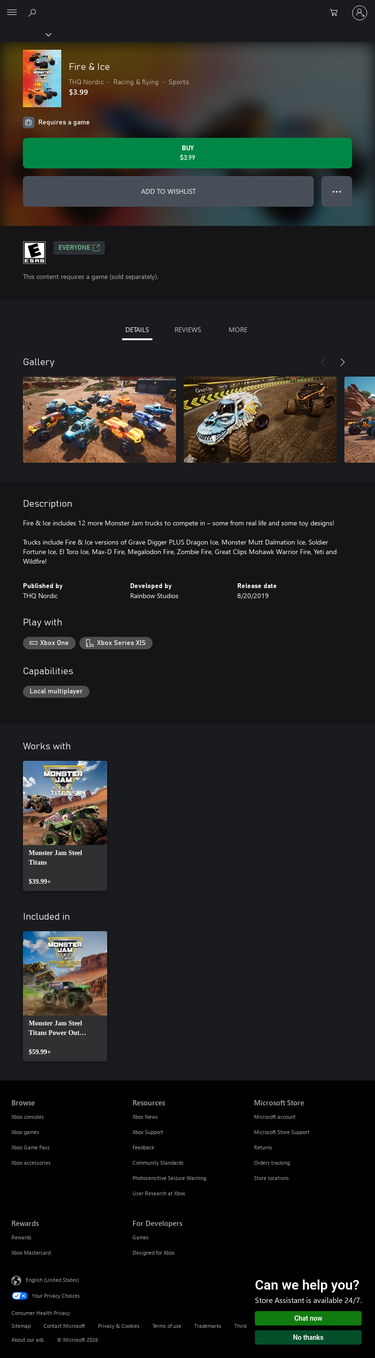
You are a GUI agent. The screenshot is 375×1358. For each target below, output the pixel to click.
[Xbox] (25, 34)
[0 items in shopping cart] (336, 12)
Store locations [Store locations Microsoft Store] (271, 1178)
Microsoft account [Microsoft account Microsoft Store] (275, 1116)
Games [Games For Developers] (140, 1237)
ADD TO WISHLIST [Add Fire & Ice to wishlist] (168, 191)
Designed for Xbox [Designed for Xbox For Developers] (153, 1252)
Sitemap (21, 1326)
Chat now (308, 1318)
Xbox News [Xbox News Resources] (145, 1116)
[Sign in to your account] (359, 12)
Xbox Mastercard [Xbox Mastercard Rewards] (31, 1252)
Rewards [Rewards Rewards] (21, 1237)
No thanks (308, 1337)
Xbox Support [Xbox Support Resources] (147, 1132)
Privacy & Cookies (119, 1326)
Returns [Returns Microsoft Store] (263, 1147)
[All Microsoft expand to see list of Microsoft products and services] (11, 12)
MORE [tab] (238, 329)
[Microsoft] (187, 7)
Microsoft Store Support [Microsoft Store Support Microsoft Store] (281, 1132)
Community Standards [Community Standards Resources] (158, 1162)
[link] (65, 826)
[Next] (342, 362)
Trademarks (207, 1326)
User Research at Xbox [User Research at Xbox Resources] (158, 1193)
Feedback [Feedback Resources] (143, 1147)
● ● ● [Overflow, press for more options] (337, 191)
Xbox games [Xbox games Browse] (25, 1132)
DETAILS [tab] (137, 329)
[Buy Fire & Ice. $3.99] (187, 153)
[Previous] (323, 362)
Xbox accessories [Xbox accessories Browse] (31, 1162)
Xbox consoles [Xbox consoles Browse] (27, 1116)
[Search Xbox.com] (33, 12)
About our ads (27, 1339)
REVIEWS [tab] (188, 329)
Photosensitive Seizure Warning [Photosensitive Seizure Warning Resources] (169, 1178)
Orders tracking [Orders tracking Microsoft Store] (272, 1162)
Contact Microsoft (64, 1326)
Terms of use (167, 1326)
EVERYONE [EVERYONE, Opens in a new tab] (79, 248)
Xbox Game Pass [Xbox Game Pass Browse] (30, 1147)
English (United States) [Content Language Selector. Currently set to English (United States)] (52, 1280)
